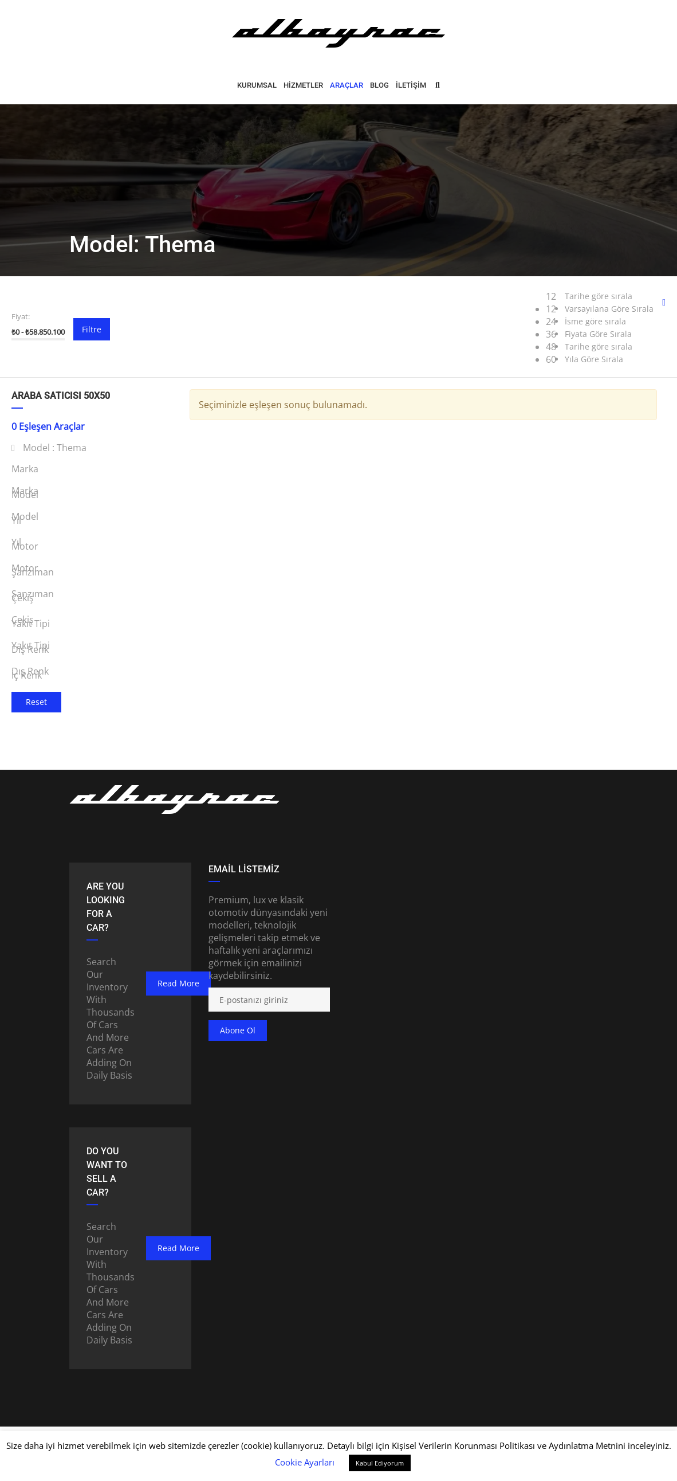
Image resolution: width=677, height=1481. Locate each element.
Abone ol (237, 1030)
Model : (48, 447)
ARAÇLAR (346, 85)
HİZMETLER (303, 85)
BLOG (379, 85)
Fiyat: (20, 316)
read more (178, 983)
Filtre (91, 329)
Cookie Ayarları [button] (304, 1462)
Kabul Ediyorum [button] (380, 1463)
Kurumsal (257, 85)
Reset (36, 701)
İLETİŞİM (411, 85)
